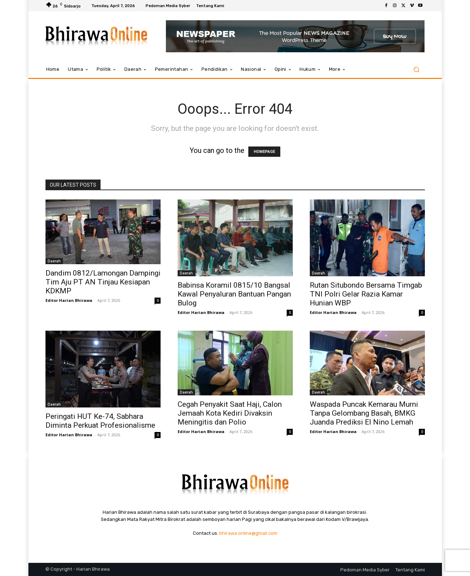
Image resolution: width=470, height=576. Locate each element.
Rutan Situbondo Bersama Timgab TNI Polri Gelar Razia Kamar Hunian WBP (366, 294)
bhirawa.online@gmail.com (248, 533)
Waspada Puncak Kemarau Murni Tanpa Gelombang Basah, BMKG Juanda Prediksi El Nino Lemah (364, 413)
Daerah (54, 260)
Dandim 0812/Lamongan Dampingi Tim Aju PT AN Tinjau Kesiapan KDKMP (103, 282)
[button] (416, 69)
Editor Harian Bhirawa (68, 300)
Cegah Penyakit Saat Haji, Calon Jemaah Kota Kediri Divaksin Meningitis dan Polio (230, 413)
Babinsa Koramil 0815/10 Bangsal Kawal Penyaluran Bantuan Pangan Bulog (234, 294)
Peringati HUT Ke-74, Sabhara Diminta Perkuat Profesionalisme (100, 421)
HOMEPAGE (264, 151)
